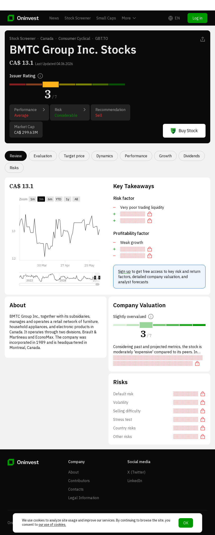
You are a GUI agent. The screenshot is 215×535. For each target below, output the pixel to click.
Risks (14, 167)
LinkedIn (134, 480)
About (73, 472)
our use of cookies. (52, 524)
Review (16, 156)
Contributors (79, 480)
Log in (197, 7)
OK (185, 523)
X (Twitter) (136, 472)
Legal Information (83, 497)
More (129, 7)
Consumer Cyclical (74, 38)
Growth (165, 156)
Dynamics (104, 156)
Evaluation (43, 156)
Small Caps (106, 7)
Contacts (76, 489)
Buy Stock (184, 131)
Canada (47, 38)
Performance (136, 156)
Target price (74, 156)
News (54, 7)
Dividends (192, 156)
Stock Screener (78, 7)
